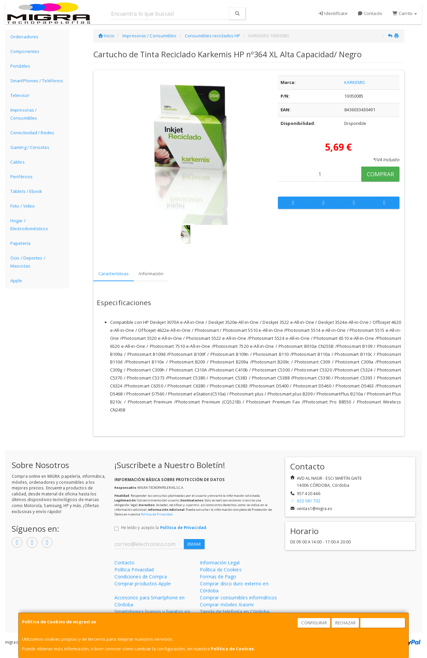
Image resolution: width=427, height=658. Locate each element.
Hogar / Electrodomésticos (29, 225)
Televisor (19, 95)
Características (113, 274)
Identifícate (333, 13)
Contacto (370, 13)
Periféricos (21, 177)
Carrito (404, 13)
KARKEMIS (354, 82)
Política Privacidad (134, 569)
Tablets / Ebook (26, 191)
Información (151, 274)
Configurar (314, 623)
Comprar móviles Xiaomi (227, 604)
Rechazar (345, 623)
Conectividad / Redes (32, 133)
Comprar (380, 174)
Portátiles (20, 66)
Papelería (20, 243)
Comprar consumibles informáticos (238, 597)
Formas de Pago (218, 576)
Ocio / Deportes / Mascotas (27, 262)
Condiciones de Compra (140, 576)
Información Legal (220, 562)
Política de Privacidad (156, 514)
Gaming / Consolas (29, 147)
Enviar (194, 544)
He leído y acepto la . (164, 527)
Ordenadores (24, 37)
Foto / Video (22, 206)
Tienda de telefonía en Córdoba (234, 611)
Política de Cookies (232, 649)
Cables (17, 162)
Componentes (24, 51)
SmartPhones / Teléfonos (36, 81)
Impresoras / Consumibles (23, 114)
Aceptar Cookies (383, 623)
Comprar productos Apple (142, 583)
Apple (16, 281)
